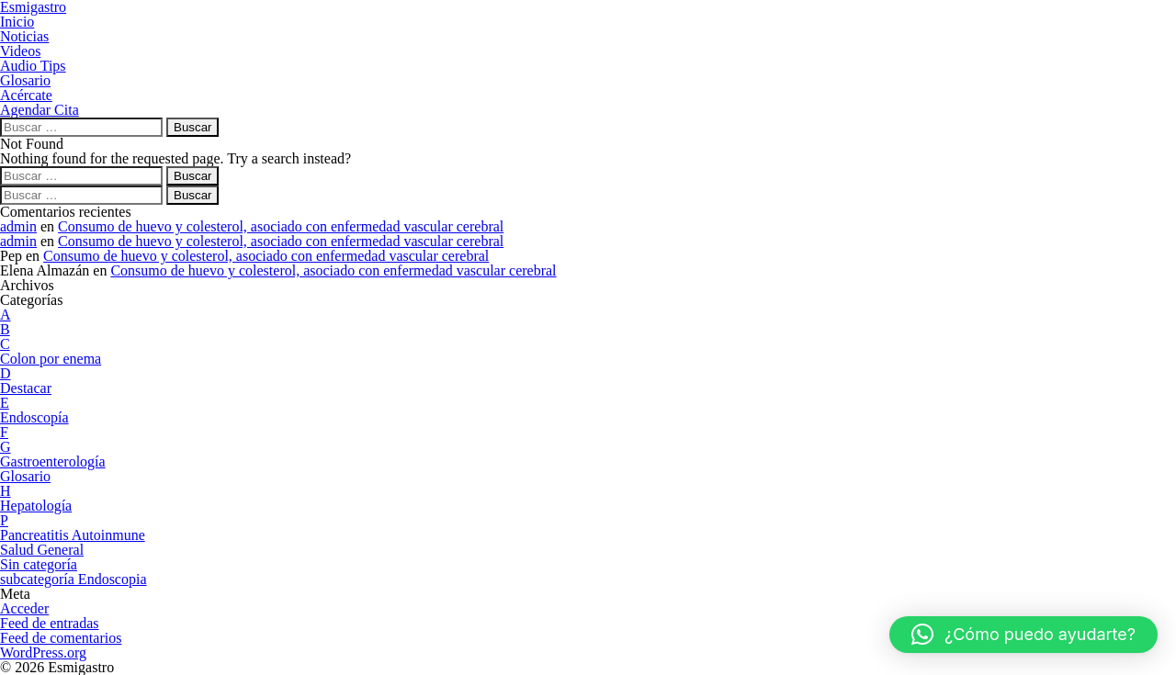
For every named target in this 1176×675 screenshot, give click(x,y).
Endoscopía (34, 417)
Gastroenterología (53, 461)
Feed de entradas (49, 623)
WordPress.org (43, 652)
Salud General (42, 549)
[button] (1023, 634)
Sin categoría (38, 564)
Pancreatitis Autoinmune (72, 535)
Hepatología (36, 505)
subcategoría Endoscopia (73, 579)
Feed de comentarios (60, 638)
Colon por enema (50, 358)
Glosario (25, 476)
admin (18, 226)
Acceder (24, 608)
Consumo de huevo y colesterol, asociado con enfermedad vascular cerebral (280, 226)
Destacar (25, 388)
